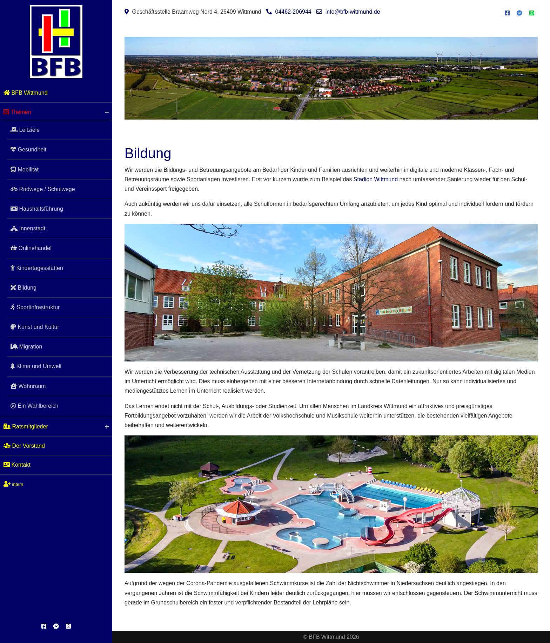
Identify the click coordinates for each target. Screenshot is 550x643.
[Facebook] (43, 626)
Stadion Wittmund (376, 179)
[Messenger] (56, 626)
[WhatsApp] (68, 626)
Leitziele (389, 100)
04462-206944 (293, 12)
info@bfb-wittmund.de (353, 12)
